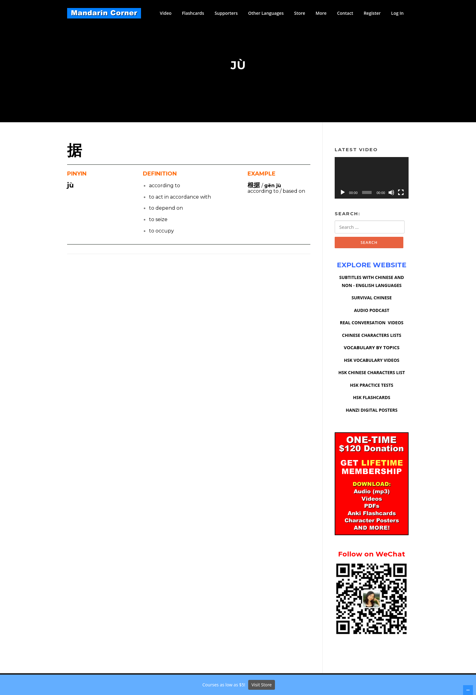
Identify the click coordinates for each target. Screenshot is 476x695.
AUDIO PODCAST (371, 312)
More (321, 13)
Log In (397, 13)
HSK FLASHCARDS (371, 399)
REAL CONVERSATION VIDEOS (372, 325)
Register (372, 13)
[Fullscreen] (401, 194)
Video (165, 13)
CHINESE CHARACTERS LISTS (371, 337)
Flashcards (193, 13)
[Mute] (391, 194)
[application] (372, 179)
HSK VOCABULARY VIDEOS (371, 362)
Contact (345, 13)
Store (299, 13)
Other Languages (266, 13)
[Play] (343, 194)
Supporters (226, 13)
